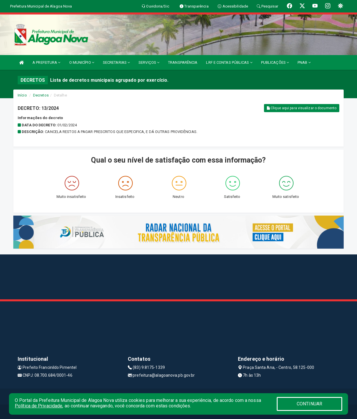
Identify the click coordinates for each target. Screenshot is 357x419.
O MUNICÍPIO (81, 62)
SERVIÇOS (149, 62)
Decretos (41, 95)
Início (22, 95)
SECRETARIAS (116, 62)
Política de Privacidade (38, 406)
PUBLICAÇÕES (275, 62)
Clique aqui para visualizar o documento (301, 108)
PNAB (304, 62)
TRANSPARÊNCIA (182, 62)
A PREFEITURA (46, 62)
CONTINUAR (309, 404)
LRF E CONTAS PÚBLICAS (229, 62)
